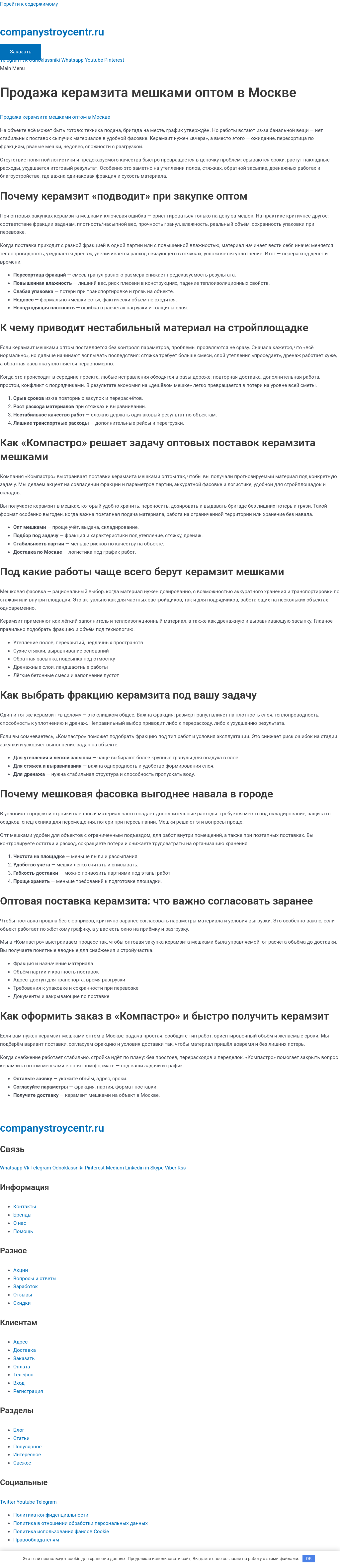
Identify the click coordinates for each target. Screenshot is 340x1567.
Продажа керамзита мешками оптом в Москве (55, 117)
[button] (170, 68)
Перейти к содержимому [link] (29, 4)
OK (309, 1558)
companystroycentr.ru (52, 32)
